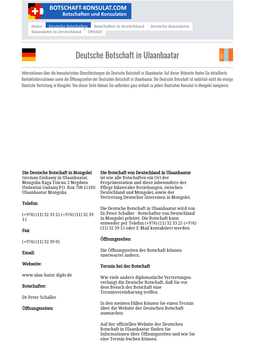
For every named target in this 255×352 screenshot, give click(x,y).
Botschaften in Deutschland (119, 26)
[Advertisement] (127, 126)
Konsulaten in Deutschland (56, 32)
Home (36, 26)
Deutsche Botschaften (68, 26)
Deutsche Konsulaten (170, 26)
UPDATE (95, 32)
